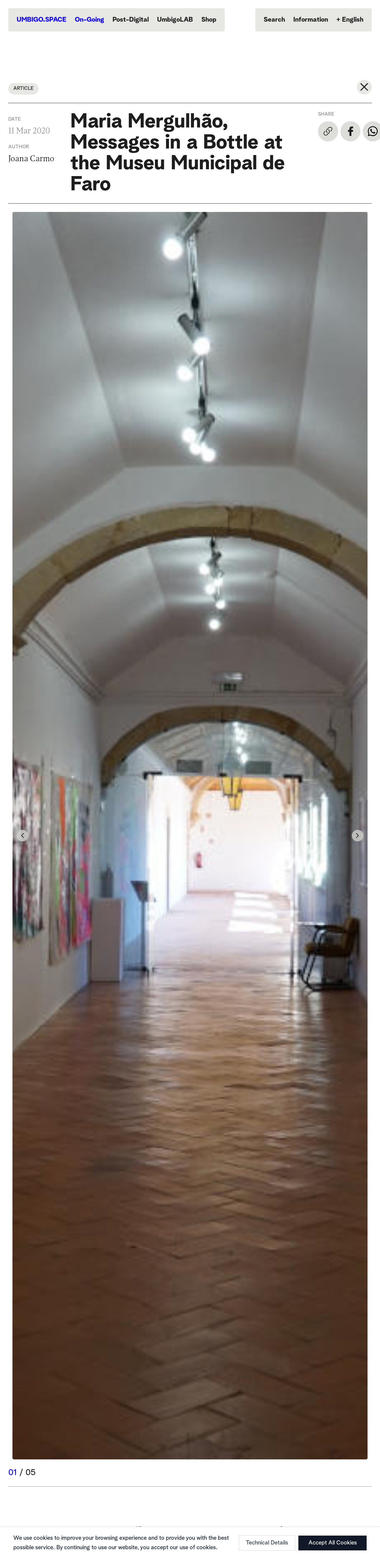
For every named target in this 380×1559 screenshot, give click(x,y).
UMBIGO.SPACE (41, 20)
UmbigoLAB (175, 20)
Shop (208, 20)
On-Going (89, 20)
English (349, 20)
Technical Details (267, 1543)
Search (274, 20)
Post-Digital (131, 20)
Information (310, 20)
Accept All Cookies (332, 1543)
